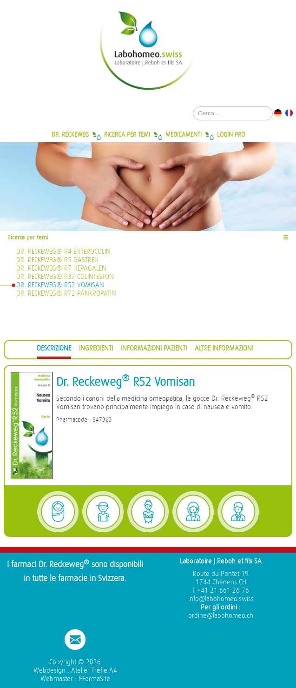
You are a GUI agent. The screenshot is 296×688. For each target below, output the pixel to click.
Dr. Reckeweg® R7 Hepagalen (61, 268)
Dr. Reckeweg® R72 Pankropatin (66, 294)
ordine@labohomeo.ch (220, 616)
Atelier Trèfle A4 (94, 671)
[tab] (54, 350)
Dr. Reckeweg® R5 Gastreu (57, 260)
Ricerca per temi (127, 134)
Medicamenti (183, 134)
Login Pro (231, 134)
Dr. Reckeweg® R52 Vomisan (60, 285)
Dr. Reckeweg (70, 134)
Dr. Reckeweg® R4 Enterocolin (63, 252)
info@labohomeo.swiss (221, 599)
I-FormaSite (94, 679)
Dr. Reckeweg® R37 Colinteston (65, 277)
